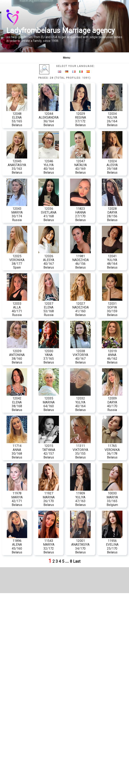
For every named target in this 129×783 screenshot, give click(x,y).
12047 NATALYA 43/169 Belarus (80, 165)
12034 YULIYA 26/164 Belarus (112, 117)
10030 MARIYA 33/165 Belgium (112, 497)
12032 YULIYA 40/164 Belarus (80, 402)
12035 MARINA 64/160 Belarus (49, 402)
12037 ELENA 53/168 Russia (48, 307)
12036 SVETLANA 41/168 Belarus (48, 212)
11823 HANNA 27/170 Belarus (80, 212)
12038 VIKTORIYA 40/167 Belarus (80, 354)
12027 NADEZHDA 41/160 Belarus (80, 307)
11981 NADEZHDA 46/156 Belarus (80, 259)
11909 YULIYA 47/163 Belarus (80, 497)
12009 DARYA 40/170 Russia (112, 402)
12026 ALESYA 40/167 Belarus (48, 259)
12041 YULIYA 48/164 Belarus (112, 259)
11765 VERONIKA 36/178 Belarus (112, 449)
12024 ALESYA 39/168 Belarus (112, 165)
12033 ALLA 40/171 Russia (17, 307)
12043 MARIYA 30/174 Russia (17, 212)
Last (77, 561)
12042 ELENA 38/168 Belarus (17, 402)
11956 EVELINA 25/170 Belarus (112, 544)
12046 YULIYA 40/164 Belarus (49, 165)
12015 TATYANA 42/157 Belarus (49, 449)
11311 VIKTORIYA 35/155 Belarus (80, 449)
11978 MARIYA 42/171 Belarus (17, 497)
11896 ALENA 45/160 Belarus (17, 544)
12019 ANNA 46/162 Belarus (112, 354)
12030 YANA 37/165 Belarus (49, 354)
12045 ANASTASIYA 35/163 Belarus (17, 165)
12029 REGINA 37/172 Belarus (80, 117)
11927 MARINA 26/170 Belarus (48, 497)
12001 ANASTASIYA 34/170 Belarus (80, 544)
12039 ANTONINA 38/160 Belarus (17, 354)
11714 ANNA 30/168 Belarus (17, 449)
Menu (64, 57)
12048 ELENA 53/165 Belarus (17, 117)
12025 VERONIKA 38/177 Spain (17, 259)
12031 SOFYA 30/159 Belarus (112, 307)
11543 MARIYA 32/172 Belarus (48, 544)
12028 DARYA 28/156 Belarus (112, 212)
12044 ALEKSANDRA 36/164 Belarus (48, 117)
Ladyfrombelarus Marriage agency (60, 30)
